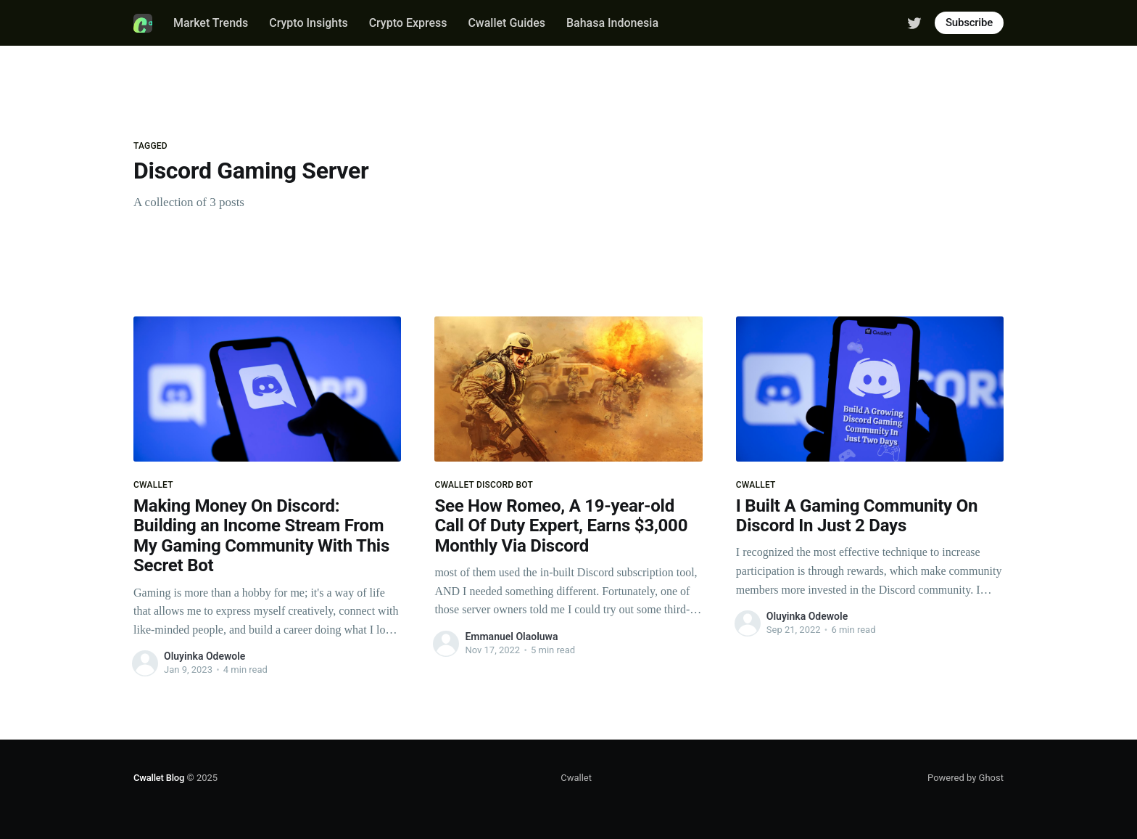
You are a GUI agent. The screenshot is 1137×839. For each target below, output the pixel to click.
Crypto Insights (308, 23)
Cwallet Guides (506, 23)
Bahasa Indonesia (612, 23)
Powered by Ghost (965, 777)
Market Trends (210, 23)
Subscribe (969, 22)
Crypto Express (408, 23)
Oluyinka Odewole (204, 656)
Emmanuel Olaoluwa (511, 636)
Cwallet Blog (158, 777)
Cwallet (576, 777)
